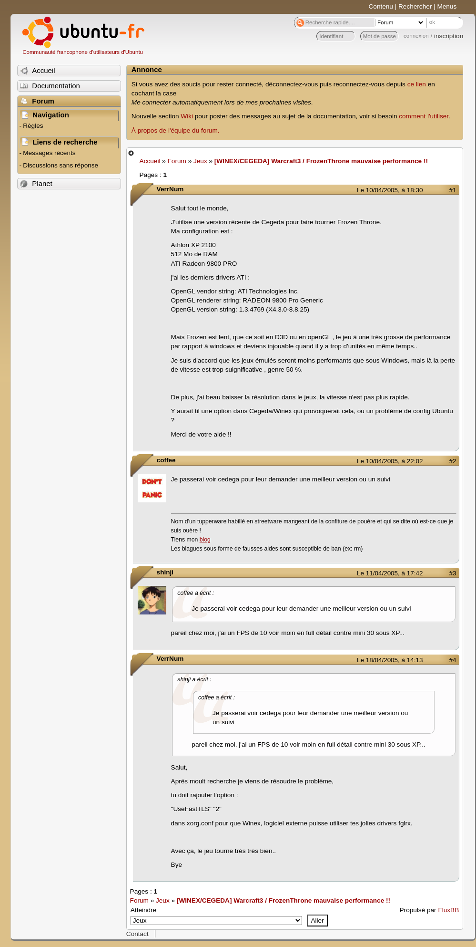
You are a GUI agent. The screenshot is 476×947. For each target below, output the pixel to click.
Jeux (200, 161)
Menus (446, 6)
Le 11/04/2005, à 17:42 (390, 573)
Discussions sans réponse (60, 165)
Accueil (150, 161)
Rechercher (415, 6)
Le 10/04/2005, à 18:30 (390, 190)
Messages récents (49, 152)
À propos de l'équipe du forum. (176, 130)
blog (205, 539)
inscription (448, 36)
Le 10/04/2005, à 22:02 (390, 461)
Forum (177, 161)
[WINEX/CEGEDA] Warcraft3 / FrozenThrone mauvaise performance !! (321, 161)
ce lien (416, 84)
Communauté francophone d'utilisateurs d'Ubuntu (82, 52)
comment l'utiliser (423, 116)
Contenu (381, 6)
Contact (137, 933)
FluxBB (448, 910)
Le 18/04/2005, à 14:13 (390, 660)
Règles (33, 125)
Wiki (187, 116)
